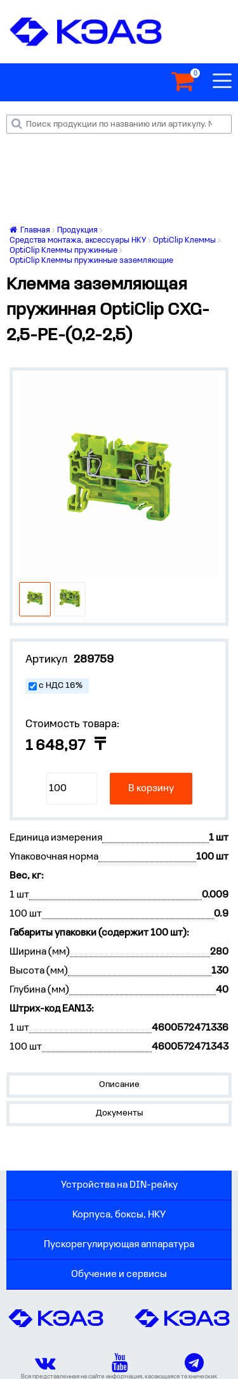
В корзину (151, 789)
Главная (30, 230)
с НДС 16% (61, 685)
